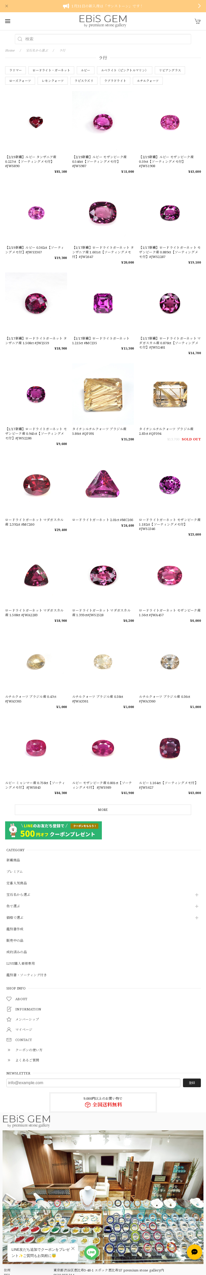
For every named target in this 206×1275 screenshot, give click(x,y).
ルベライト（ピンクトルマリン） (124, 70)
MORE (103, 810)
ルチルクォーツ (148, 81)
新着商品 (13, 860)
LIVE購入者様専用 (20, 964)
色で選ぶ (13, 906)
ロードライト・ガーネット (51, 70)
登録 (192, 1083)
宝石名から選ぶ (18, 895)
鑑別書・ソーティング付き (26, 975)
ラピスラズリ (83, 81)
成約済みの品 (16, 952)
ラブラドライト (115, 81)
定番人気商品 (16, 883)
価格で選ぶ (15, 918)
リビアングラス (170, 70)
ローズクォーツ (20, 81)
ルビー (85, 70)
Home (10, 50)
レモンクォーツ (53, 81)
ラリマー (15, 70)
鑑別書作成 (15, 929)
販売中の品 (15, 941)
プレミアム (14, 872)
